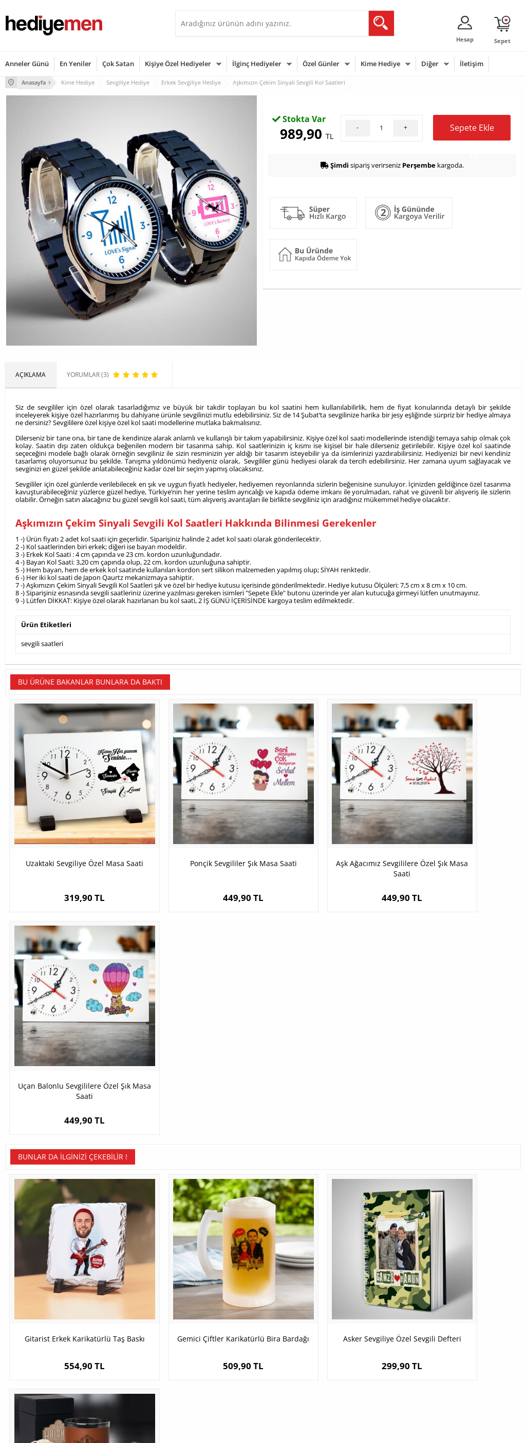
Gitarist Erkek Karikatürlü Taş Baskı (70, 1110)
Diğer (430, 63)
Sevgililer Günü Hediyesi (302, 1295)
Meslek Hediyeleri (118, 1372)
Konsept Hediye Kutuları (214, 1295)
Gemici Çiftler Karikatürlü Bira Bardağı (198, 1110)
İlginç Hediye (374, 1372)
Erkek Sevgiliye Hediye (212, 1348)
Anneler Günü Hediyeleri (303, 1341)
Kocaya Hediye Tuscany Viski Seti (456, 1110)
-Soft (209, 1430)
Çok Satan (118, 63)
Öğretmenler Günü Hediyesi (295, 1360)
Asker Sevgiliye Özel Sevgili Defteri (327, 1110)
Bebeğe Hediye (378, 1341)
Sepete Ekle (472, 248)
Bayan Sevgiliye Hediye (213, 1363)
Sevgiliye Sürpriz (116, 1356)
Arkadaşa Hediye (380, 1356)
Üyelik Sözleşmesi (31, 1310)
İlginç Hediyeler (256, 63)
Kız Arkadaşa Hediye (122, 1325)
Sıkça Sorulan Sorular (35, 1372)
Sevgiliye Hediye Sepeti (213, 1310)
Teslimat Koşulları (30, 1295)
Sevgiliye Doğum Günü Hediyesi (212, 1329)
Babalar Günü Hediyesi (301, 1379)
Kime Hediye (380, 63)
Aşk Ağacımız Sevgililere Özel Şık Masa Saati (328, 887)
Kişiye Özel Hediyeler (178, 63)
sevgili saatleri (42, 692)
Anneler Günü (27, 63)
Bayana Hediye (377, 1310)
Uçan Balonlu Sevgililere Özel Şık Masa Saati (456, 887)
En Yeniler (75, 63)
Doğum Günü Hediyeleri (302, 1310)
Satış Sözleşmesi (29, 1325)
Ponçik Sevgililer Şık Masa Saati (198, 882)
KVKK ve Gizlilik (26, 1356)
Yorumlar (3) (500, 115)
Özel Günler (321, 63)
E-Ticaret (232, 1430)
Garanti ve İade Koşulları (40, 1341)
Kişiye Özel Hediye (119, 1295)
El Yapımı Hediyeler (120, 1341)
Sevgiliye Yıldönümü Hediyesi (208, 1383)
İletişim (471, 63)
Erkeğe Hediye (377, 1295)
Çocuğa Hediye (377, 1325)
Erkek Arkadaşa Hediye (126, 1310)
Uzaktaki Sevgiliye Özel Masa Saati (70, 887)
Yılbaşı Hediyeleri (292, 1325)
